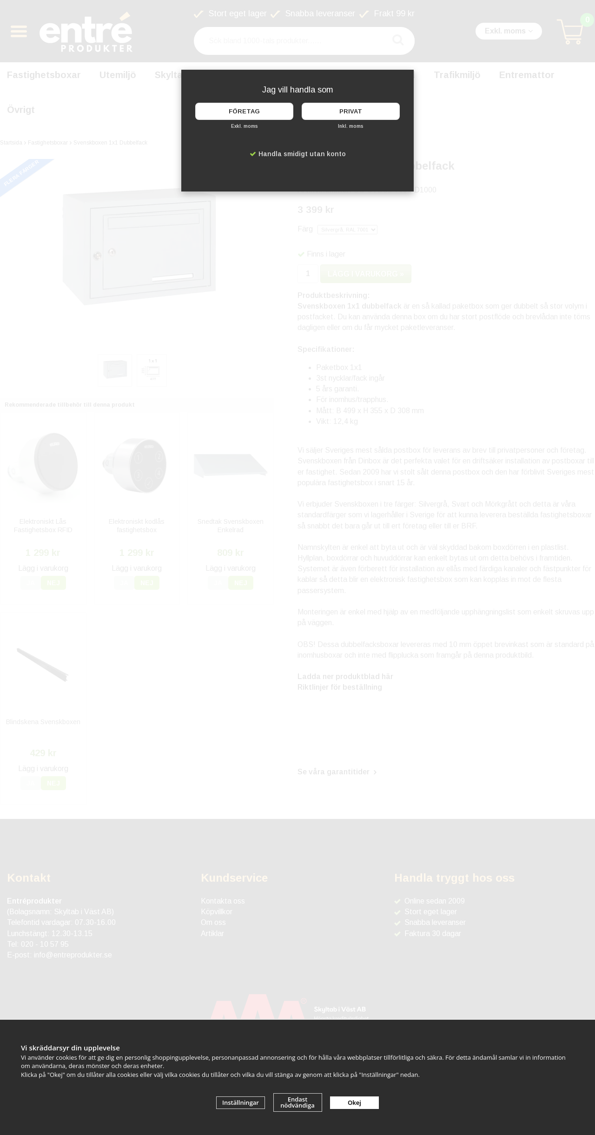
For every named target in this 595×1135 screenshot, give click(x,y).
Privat (350, 111)
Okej (354, 1102)
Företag (244, 111)
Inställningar (240, 1102)
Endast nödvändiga (297, 1102)
